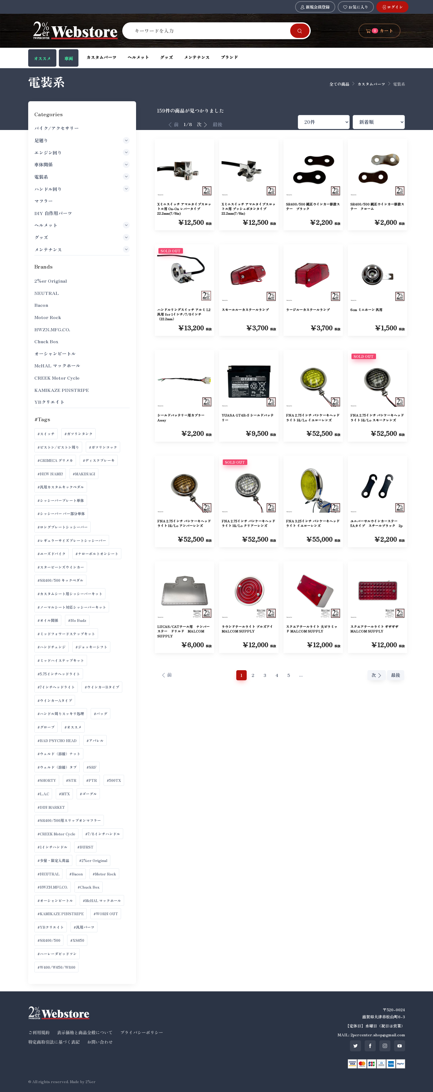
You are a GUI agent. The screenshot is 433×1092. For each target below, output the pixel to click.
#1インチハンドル (52, 846)
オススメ (42, 58)
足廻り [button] (82, 140)
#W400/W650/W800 (56, 967)
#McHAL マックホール (102, 900)
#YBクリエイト (50, 927)
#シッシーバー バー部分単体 (61, 513)
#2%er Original (93, 860)
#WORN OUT (105, 913)
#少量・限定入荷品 (53, 860)
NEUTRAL (46, 293)
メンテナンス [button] (82, 249)
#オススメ (73, 727)
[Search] (210, 31)
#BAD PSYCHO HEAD (57, 740)
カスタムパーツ (101, 57)
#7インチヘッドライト (56, 686)
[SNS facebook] (370, 1045)
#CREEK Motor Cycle (56, 833)
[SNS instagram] (384, 1045)
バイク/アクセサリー (56, 128)
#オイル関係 (47, 620)
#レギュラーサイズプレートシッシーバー (71, 540)
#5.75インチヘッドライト (58, 673)
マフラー (43, 201)
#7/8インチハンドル (102, 833)
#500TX (114, 780)
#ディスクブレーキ (99, 460)
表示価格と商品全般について (85, 1032)
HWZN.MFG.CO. (52, 329)
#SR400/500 (48, 940)
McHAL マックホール (57, 365)
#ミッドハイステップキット (60, 660)
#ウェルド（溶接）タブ (57, 767)
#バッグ (100, 713)
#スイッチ (46, 433)
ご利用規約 (39, 1032)
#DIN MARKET (51, 807)
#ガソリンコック (103, 447)
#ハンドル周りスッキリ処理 (60, 713)
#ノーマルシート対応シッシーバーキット (71, 607)
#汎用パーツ (84, 927)
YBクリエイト (49, 402)
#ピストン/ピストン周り (58, 447)
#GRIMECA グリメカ (55, 460)
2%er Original (50, 280)
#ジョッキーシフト (91, 646)
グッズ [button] (82, 237)
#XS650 (77, 940)
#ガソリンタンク (78, 433)
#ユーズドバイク (51, 553)
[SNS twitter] (355, 1045)
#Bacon (76, 873)
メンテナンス (197, 57)
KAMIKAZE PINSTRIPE (61, 390)
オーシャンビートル (55, 353)
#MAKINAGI (84, 473)
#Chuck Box (89, 887)
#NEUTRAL (48, 873)
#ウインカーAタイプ (54, 700)
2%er (90, 1081)
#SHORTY (46, 780)
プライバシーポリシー (141, 1032)
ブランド (229, 57)
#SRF (91, 767)
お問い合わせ (100, 1042)
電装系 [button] (82, 176)
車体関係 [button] (82, 164)
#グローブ (46, 727)
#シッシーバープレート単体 (60, 500)
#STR (71, 780)
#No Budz (77, 620)
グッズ (166, 57)
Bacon (41, 305)
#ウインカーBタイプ (102, 686)
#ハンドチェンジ (51, 646)
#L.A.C (43, 793)
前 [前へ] (173, 124)
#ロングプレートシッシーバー (62, 526)
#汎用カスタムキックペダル (60, 486)
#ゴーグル (88, 793)
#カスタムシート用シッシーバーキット (69, 593)
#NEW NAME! (50, 473)
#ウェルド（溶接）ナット (58, 753)
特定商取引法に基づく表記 (54, 1042)
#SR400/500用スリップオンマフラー (69, 820)
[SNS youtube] (399, 1045)
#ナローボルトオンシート (96, 553)
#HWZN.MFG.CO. (52, 887)
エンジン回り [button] (82, 152)
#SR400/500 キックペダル (60, 580)
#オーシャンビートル (55, 900)
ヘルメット (138, 57)
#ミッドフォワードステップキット (66, 633)
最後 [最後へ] (217, 124)
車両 (68, 58)
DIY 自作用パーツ (53, 213)
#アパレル (95, 740)
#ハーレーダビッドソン (57, 953)
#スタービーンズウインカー (60, 567)
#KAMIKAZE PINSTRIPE (60, 913)
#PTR (91, 780)
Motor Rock (47, 317)
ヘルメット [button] (82, 225)
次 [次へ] (202, 124)
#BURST (85, 846)
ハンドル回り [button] (82, 188)
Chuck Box (46, 341)
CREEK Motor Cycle (56, 377)
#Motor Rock (104, 873)
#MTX (64, 793)
